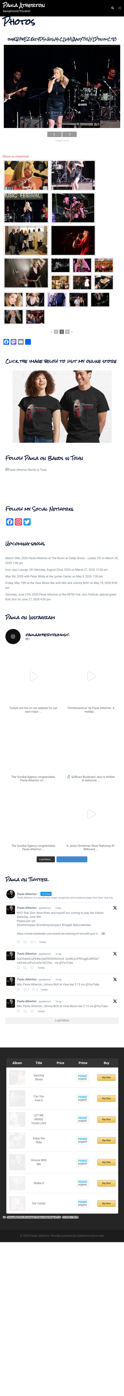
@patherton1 (45, 1031)
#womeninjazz (26, 1048)
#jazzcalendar (82, 1048)
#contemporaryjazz (48, 1048)
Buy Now (106, 1202)
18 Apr (58, 1103)
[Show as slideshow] (16, 156)
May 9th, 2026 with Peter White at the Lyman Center (38, 700)
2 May (58, 1031)
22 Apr (58, 1077)
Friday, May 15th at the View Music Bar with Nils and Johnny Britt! (47, 706)
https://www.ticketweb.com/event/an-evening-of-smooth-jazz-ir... (58, 1057)
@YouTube (66, 1086)
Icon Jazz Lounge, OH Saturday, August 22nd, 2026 (38, 693)
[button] (112, 8)
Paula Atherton (24, 5)
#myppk (67, 1048)
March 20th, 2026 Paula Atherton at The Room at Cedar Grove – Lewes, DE (53, 681)
